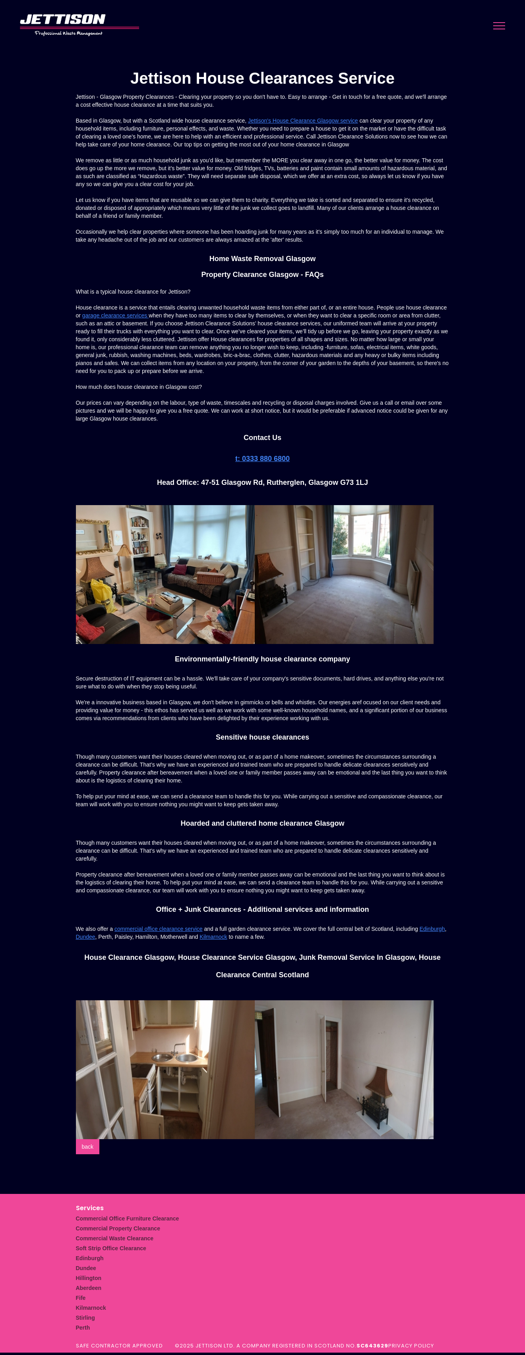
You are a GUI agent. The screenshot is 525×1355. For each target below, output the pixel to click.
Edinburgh (432, 929)
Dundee (85, 937)
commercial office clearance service (158, 929)
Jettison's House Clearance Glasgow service (303, 120)
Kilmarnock (213, 937)
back (88, 1147)
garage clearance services (115, 315)
